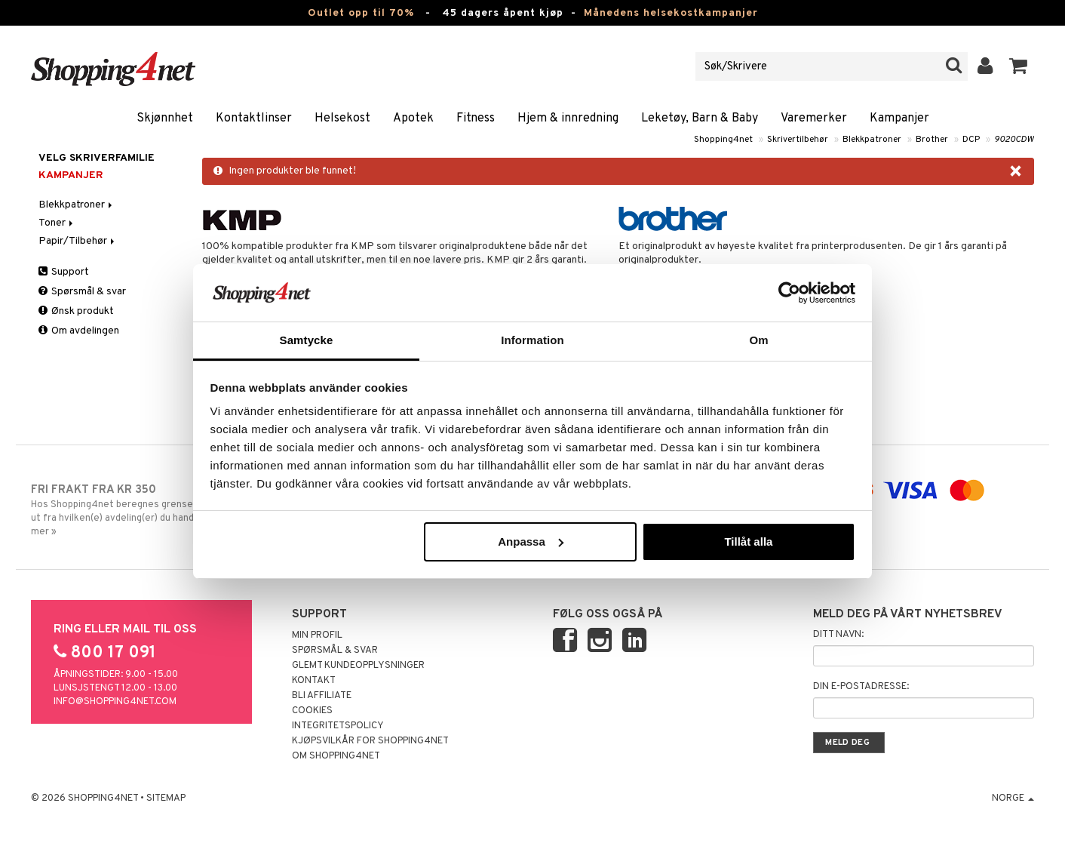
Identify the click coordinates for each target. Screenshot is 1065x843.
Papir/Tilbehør (77, 241)
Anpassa (530, 541)
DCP (971, 140)
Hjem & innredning (567, 118)
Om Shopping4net (336, 756)
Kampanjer (899, 118)
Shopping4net (723, 140)
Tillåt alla (748, 541)
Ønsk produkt (76, 311)
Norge (1013, 798)
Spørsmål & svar (82, 291)
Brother (932, 140)
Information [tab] (532, 340)
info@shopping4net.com (115, 702)
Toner (56, 223)
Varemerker (814, 118)
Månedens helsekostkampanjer (671, 13)
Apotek (413, 118)
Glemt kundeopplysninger (358, 666)
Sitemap (166, 798)
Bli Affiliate (321, 696)
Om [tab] (758, 340)
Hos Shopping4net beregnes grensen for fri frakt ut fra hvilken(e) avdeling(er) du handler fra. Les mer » (146, 510)
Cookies (312, 711)
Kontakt (314, 681)
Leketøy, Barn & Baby (699, 118)
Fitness (475, 118)
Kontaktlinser (254, 118)
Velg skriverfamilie (96, 158)
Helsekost (342, 118)
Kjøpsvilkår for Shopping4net (370, 741)
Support (63, 272)
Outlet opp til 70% (361, 13)
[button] (1018, 66)
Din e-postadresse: (861, 687)
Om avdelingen (78, 331)
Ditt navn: (838, 635)
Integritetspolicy (338, 726)
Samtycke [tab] (306, 340)
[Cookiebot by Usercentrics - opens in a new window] (789, 293)
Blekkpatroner (871, 140)
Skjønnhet (165, 118)
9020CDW (1014, 140)
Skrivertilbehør (797, 140)
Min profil (317, 635)
